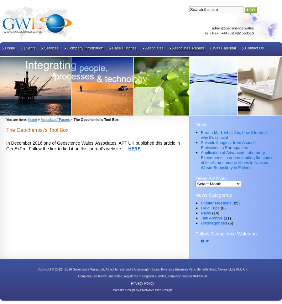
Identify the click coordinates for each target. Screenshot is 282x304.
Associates (154, 48)
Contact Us (254, 48)
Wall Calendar (224, 48)
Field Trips (210, 208)
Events (29, 48)
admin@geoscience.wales (233, 28)
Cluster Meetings (216, 203)
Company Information (85, 48)
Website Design (124, 290)
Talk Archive (211, 218)
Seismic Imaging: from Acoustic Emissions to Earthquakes (229, 145)
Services (51, 48)
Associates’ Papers (188, 48)
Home (10, 48)
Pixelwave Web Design (156, 290)
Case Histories (124, 48)
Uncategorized (214, 223)
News (206, 213)
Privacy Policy (142, 283)
